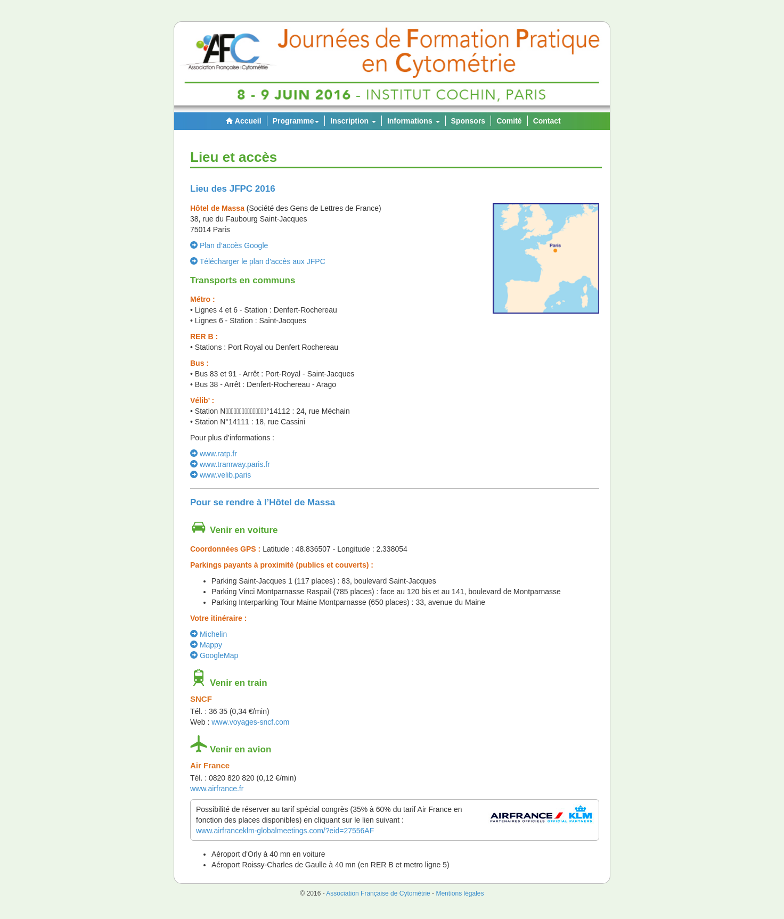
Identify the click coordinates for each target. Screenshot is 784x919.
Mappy (206, 645)
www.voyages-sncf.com (250, 722)
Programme (296, 121)
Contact (547, 121)
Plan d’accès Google (229, 245)
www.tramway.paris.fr (230, 464)
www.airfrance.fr (216, 788)
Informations (413, 121)
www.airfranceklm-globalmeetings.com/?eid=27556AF (285, 830)
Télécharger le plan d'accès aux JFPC (257, 261)
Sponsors (468, 121)
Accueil (242, 121)
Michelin (208, 634)
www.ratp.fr (213, 453)
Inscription (352, 121)
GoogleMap (214, 655)
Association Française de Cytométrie (378, 893)
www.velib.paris (220, 475)
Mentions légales (460, 893)
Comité (508, 121)
